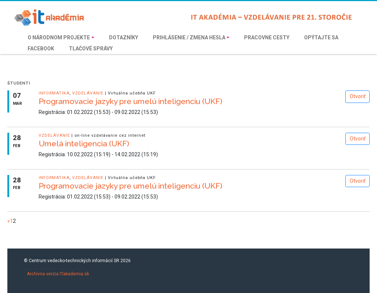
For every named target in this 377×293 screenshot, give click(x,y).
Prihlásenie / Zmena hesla (189, 37)
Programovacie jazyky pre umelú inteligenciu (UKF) (130, 101)
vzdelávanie (87, 93)
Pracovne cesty (266, 37)
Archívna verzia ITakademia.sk (58, 273)
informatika (54, 93)
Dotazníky (123, 37)
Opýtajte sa (321, 37)
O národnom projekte (59, 37)
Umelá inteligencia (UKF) (84, 143)
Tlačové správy (91, 48)
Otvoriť (358, 96)
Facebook (41, 48)
